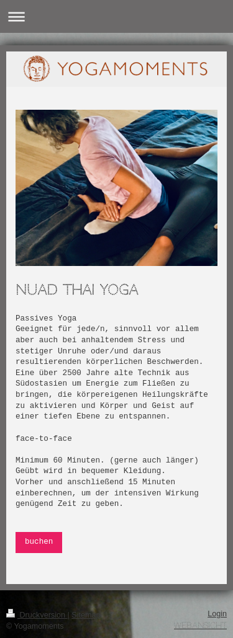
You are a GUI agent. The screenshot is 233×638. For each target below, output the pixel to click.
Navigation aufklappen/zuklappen (116, 16)
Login (217, 613)
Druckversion (36, 615)
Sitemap (85, 615)
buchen (39, 542)
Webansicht (200, 625)
